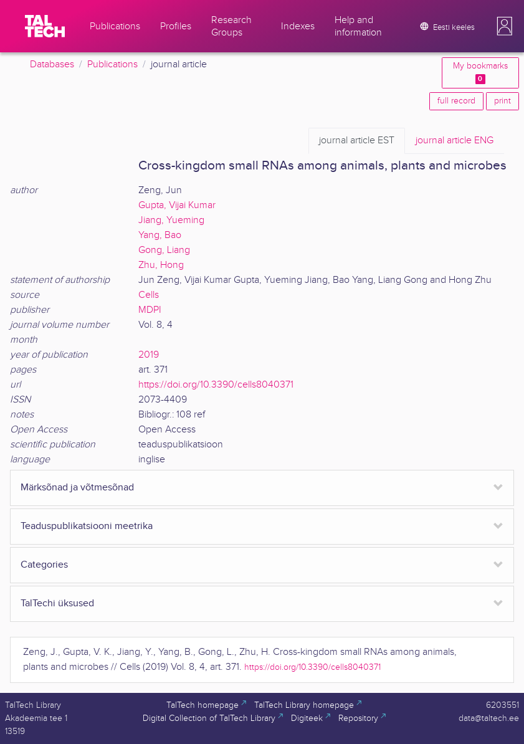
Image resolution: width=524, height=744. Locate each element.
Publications (112, 64)
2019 (148, 355)
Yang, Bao (159, 235)
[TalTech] (45, 26)
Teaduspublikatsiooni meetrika (87, 526)
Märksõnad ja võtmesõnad (77, 488)
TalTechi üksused (57, 603)
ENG (454, 140)
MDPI (149, 310)
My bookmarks (480, 72)
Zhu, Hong (161, 265)
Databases (52, 64)
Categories (44, 565)
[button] (504, 26)
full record (456, 101)
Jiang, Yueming (171, 220)
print (502, 101)
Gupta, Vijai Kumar (177, 205)
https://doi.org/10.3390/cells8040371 (215, 385)
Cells (148, 295)
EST (356, 140)
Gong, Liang (164, 250)
